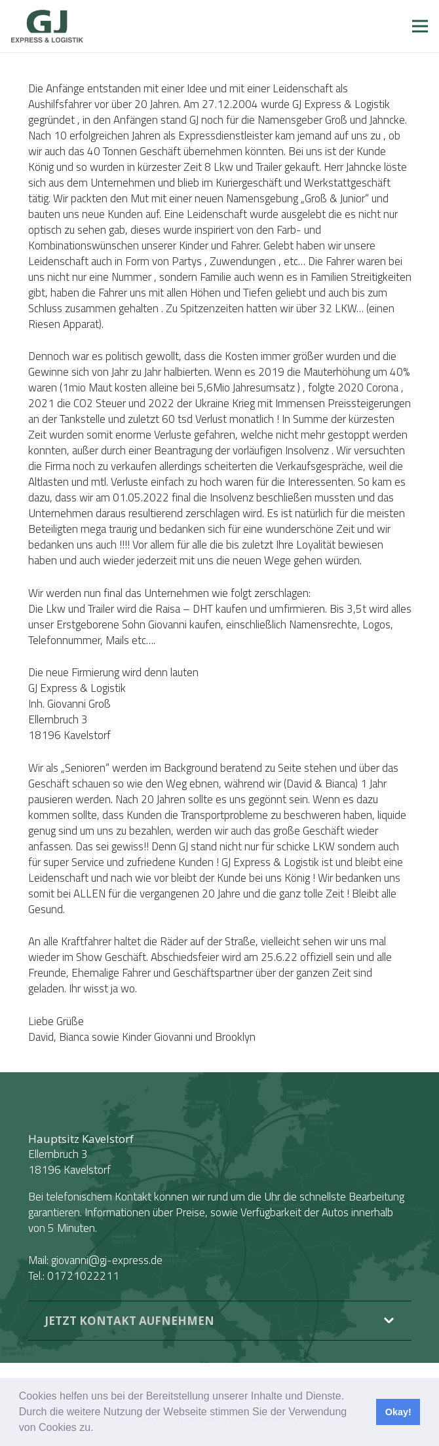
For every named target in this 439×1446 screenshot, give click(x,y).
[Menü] (419, 26)
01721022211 (83, 1275)
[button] (98, 1429)
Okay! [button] (398, 1412)
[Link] (47, 26)
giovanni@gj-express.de (106, 1260)
